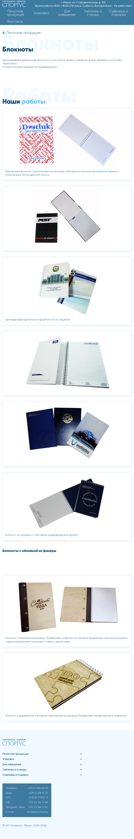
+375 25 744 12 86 (38, 802)
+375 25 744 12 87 (38, 807)
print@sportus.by (37, 812)
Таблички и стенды (93, 13)
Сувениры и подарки (118, 13)
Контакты (15, 21)
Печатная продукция (15, 13)
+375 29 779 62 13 (38, 797)
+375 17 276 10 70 (38, 793)
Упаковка (41, 13)
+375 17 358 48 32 (37, 788)
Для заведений (67, 13)
